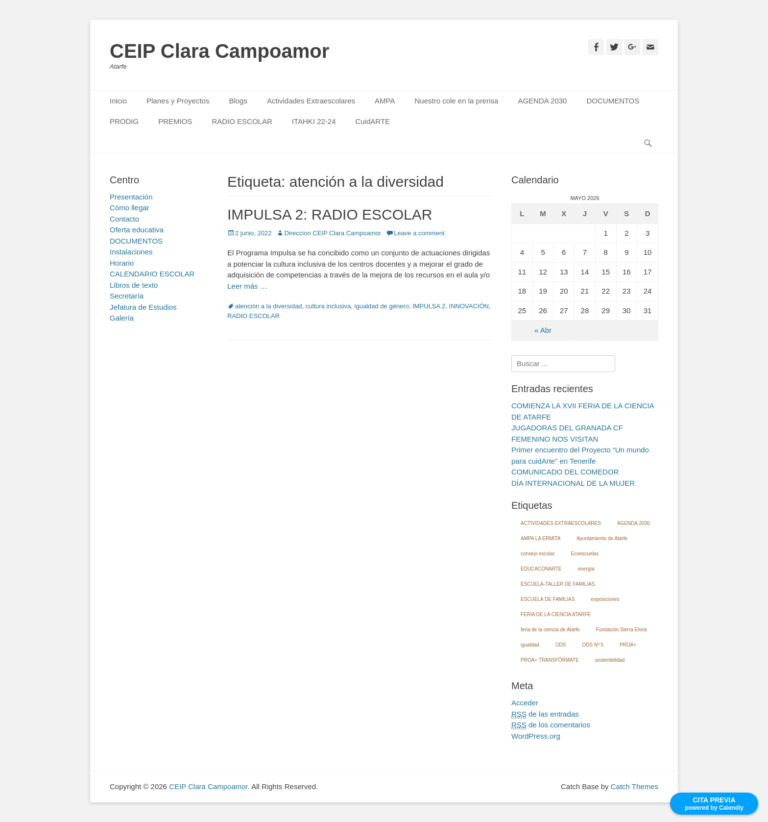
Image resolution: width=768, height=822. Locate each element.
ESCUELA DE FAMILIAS (548, 599)
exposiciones (605, 599)
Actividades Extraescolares (311, 101)
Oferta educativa (137, 229)
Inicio (118, 101)
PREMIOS (175, 121)
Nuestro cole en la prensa (456, 101)
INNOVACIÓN (469, 306)
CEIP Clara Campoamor (219, 51)
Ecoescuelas (585, 553)
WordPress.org (535, 736)
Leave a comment (419, 233)
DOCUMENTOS (612, 101)
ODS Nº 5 (592, 645)
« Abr (543, 330)
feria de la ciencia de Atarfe (550, 629)
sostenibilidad (610, 660)
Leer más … (247, 286)
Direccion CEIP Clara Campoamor (332, 233)
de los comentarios (550, 725)
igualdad (530, 645)
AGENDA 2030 (542, 101)
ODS (560, 645)
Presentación (131, 197)
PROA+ (628, 645)
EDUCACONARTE (541, 569)
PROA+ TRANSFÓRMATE (550, 660)
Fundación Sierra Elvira (621, 629)
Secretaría (127, 296)
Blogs (238, 101)
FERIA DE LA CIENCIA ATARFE (556, 614)
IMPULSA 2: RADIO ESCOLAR (329, 214)
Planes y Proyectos (177, 101)
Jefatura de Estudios (143, 307)
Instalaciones (131, 252)
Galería (122, 318)
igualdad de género (382, 306)
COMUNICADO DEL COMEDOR (565, 472)
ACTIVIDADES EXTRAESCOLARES (561, 523)
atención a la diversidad (268, 306)
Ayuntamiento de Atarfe (601, 538)
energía (586, 569)
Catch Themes (634, 786)
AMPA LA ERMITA (540, 538)
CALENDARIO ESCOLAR (152, 274)
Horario (122, 263)
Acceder (524, 702)
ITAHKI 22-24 (314, 121)
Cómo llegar (129, 207)
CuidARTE (373, 121)
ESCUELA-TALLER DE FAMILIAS (558, 584)
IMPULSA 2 (428, 306)
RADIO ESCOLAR (242, 121)
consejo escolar (537, 553)
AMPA (385, 101)
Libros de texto (134, 285)
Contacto (124, 219)
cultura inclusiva (328, 306)
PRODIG (124, 121)
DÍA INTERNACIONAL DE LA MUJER (573, 483)
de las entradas (545, 714)
